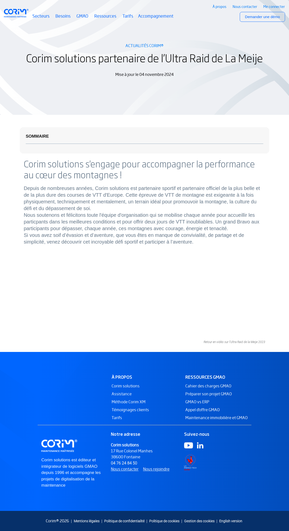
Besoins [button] (63, 19)
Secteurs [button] (41, 19)
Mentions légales (86, 521)
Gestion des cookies (199, 521)
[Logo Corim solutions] (59, 449)
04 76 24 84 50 (124, 466)
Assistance (122, 397)
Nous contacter (125, 472)
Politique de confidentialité (124, 521)
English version (230, 521)
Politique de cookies (164, 521)
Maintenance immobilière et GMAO (216, 421)
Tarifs (127, 16)
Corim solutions (126, 389)
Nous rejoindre (156, 472)
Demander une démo (262, 17)
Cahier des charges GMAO (208, 389)
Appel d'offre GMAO (202, 413)
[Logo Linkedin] (200, 448)
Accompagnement (155, 16)
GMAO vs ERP (197, 405)
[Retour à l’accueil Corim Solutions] (16, 13)
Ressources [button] (105, 19)
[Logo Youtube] (188, 448)
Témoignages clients (130, 413)
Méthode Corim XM (128, 405)
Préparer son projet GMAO (208, 397)
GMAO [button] (82, 19)
